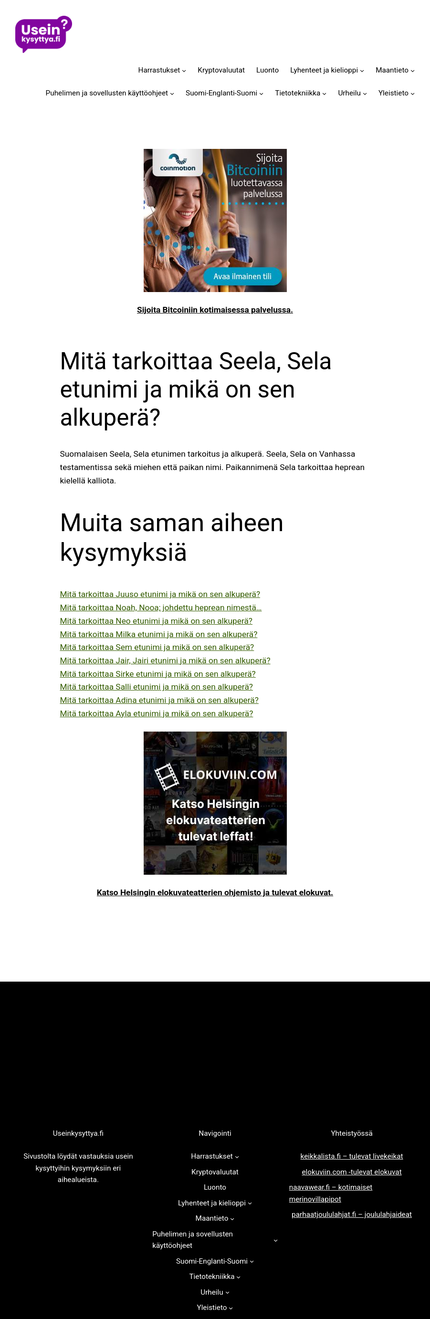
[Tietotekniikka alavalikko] (324, 93)
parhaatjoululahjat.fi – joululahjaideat (352, 1214)
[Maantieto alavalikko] (412, 70)
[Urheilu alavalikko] (365, 93)
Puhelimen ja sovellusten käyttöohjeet (107, 93)
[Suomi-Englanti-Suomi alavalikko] (261, 93)
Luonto (267, 70)
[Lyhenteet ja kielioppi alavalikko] (362, 70)
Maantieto (392, 70)
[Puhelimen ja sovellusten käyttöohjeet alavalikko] (172, 93)
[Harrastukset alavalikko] (184, 70)
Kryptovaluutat (221, 70)
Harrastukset (159, 70)
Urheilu (349, 93)
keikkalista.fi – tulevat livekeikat (352, 1156)
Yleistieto (393, 93)
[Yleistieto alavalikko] (412, 93)
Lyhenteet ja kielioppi (324, 70)
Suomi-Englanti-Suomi (221, 93)
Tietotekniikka (297, 93)
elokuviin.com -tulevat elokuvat (351, 1172)
